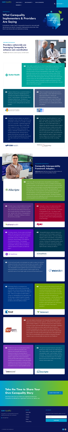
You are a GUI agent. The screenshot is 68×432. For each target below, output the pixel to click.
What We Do (19, 2)
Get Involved (59, 4)
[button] (55, 4)
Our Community (29, 2)
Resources (19, 5)
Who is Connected (39, 2)
